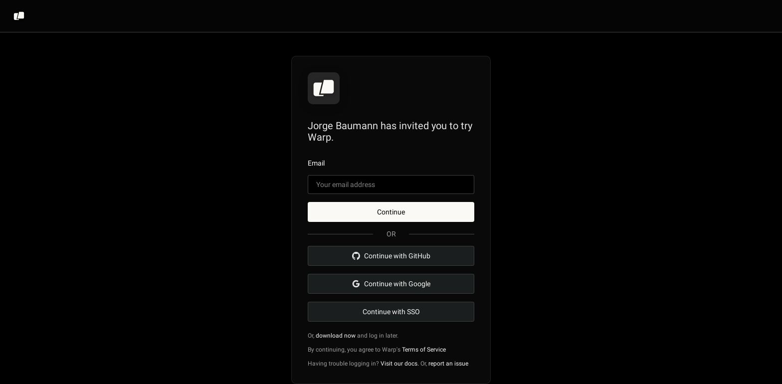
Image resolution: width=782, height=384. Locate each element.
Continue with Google (391, 284)
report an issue (448, 363)
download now (336, 335)
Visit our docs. (400, 363)
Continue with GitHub (391, 256)
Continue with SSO (391, 312)
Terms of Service (424, 349)
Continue (391, 212)
